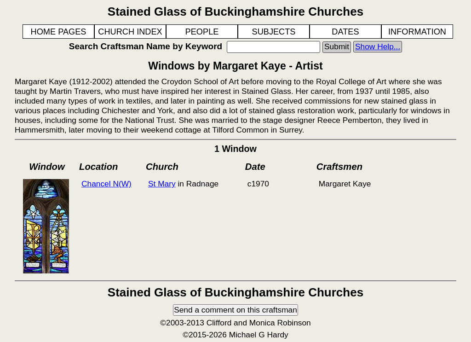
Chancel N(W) (106, 183)
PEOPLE (202, 31)
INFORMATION (417, 31)
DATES (345, 31)
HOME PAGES (58, 31)
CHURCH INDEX (130, 31)
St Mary (162, 183)
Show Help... (377, 46)
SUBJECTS (274, 31)
